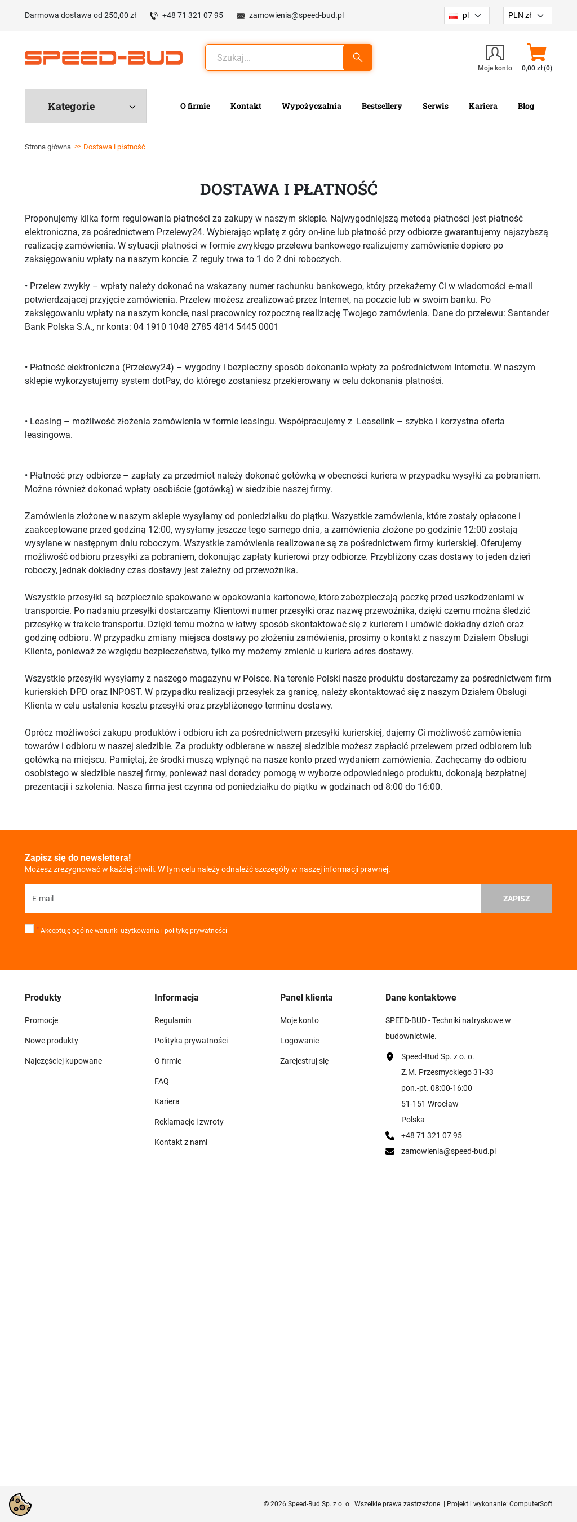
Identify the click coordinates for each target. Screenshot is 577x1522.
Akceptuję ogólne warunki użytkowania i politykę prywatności (132, 930)
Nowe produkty (51, 1040)
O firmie (167, 1060)
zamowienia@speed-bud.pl (296, 15)
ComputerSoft (530, 1504)
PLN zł (519, 15)
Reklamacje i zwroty (189, 1121)
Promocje (41, 1020)
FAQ (161, 1081)
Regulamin (173, 1020)
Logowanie (299, 1040)
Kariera (167, 1101)
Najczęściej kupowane (63, 1060)
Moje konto (299, 1020)
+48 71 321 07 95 (192, 15)
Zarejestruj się (304, 1060)
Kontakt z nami (180, 1142)
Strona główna (48, 147)
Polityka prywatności (191, 1040)
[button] (536, 57)
